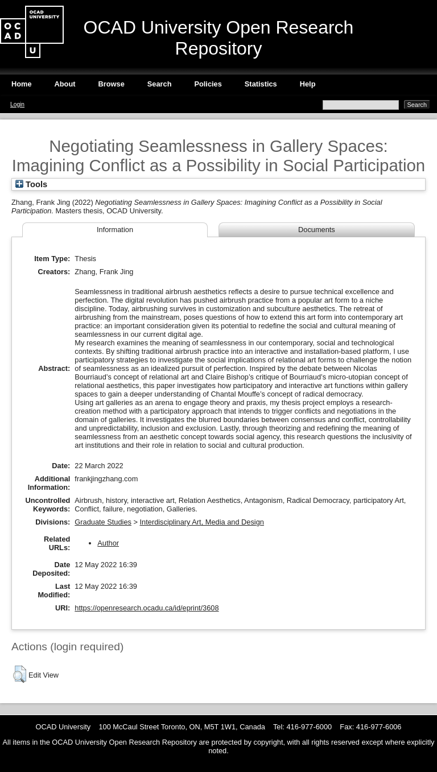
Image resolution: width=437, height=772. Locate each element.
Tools (31, 184)
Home (21, 84)
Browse (111, 84)
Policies (207, 84)
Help (308, 84)
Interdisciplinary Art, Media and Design (202, 522)
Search (159, 84)
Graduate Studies (103, 522)
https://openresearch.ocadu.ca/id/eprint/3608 (146, 608)
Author (108, 543)
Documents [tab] (316, 229)
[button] (19, 674)
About (65, 84)
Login (17, 104)
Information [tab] (115, 229)
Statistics (261, 84)
